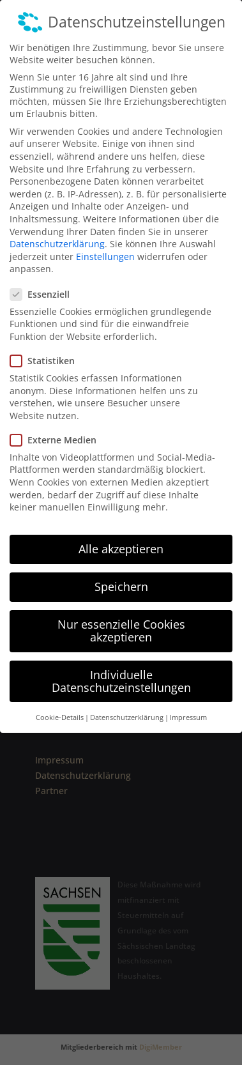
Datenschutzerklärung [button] (126, 702)
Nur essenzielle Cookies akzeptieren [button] (121, 616)
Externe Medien (58, 425)
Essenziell (45, 279)
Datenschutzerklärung (57, 229)
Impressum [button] (188, 702)
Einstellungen (105, 242)
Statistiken (48, 346)
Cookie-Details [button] (60, 702)
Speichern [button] (121, 571)
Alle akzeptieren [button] (121, 534)
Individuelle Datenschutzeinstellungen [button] (121, 666)
